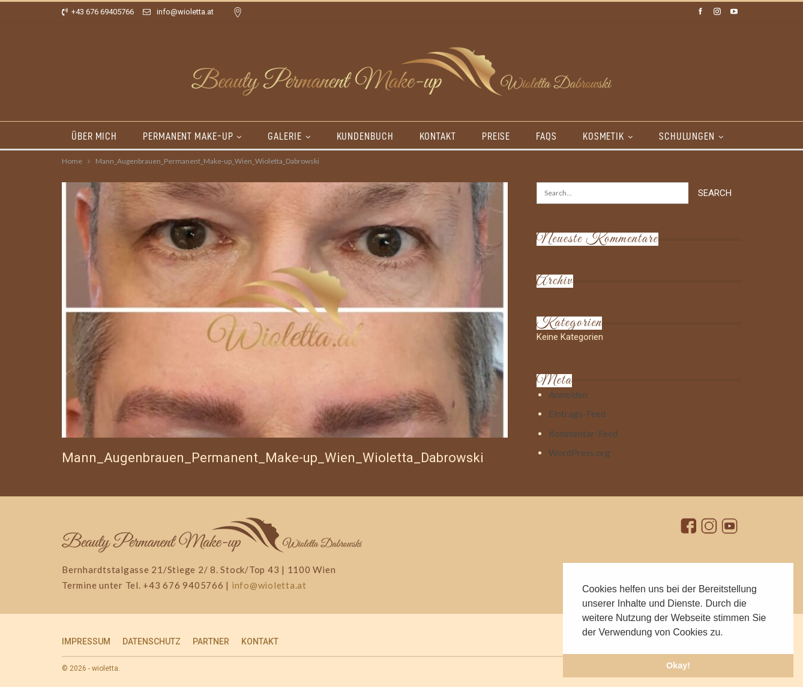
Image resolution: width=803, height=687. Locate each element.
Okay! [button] (678, 665)
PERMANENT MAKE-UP (188, 136)
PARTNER (211, 641)
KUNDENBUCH (365, 136)
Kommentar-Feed (583, 433)
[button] (727, 633)
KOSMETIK (603, 136)
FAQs (546, 136)
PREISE (496, 136)
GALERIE (284, 136)
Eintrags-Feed (577, 413)
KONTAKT (438, 136)
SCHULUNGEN (687, 136)
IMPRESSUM (86, 641)
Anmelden (568, 394)
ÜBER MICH (94, 136)
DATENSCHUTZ (151, 641)
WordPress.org (579, 452)
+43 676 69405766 (98, 11)
